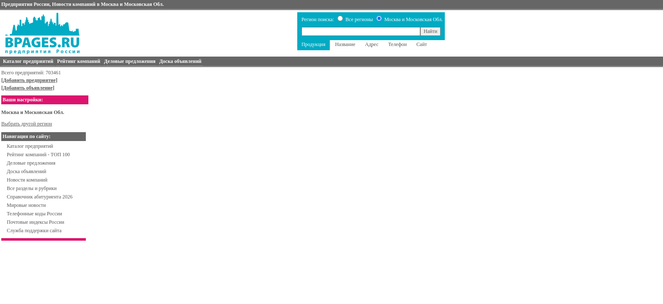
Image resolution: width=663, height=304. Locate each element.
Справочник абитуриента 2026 (40, 197)
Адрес (371, 44)
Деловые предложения (31, 163)
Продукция (313, 44)
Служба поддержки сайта (34, 230)
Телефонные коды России (34, 214)
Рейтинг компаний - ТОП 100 (38, 154)
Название (345, 44)
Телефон (397, 44)
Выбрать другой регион (26, 124)
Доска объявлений (26, 171)
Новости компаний (27, 180)
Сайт (421, 44)
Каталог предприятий (30, 146)
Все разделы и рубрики (32, 188)
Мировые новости (26, 205)
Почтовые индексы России (35, 222)
